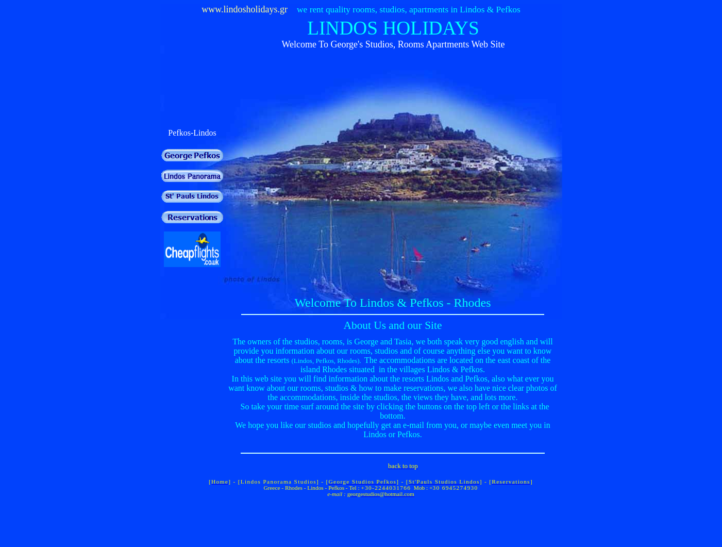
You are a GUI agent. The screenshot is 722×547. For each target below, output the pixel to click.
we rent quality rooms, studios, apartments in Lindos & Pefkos (408, 9)
